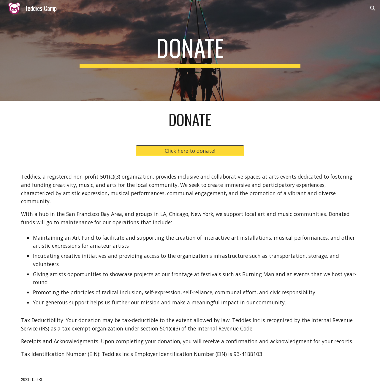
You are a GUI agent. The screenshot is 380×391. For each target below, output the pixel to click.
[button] (373, 8)
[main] (190, 50)
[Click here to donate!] (190, 150)
